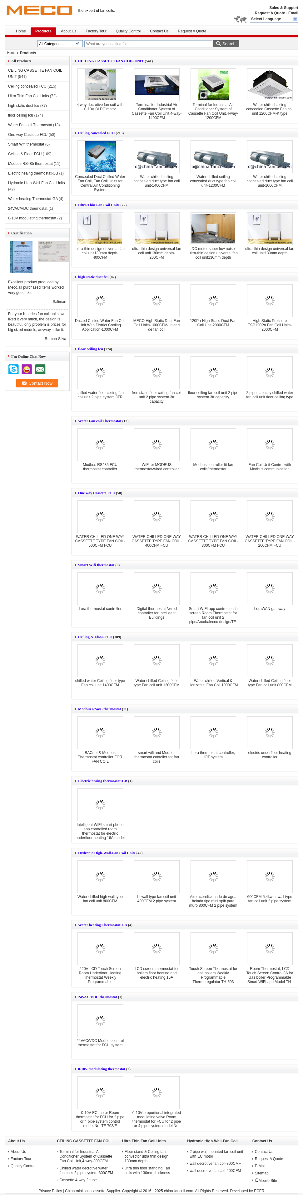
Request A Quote (270, 13)
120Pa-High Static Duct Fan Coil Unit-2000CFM (213, 323)
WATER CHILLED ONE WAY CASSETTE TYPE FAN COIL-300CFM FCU (213, 541)
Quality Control (128, 31)
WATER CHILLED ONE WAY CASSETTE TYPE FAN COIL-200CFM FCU (270, 541)
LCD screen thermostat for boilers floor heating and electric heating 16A (157, 973)
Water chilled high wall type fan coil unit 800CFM (100, 899)
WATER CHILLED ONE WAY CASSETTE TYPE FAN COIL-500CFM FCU (100, 541)
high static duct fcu (23, 105)
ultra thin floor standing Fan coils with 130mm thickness (147, 1170)
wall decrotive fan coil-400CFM (215, 1171)
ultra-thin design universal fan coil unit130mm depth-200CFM (156, 253)
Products (43, 31)
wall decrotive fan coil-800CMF (215, 1163)
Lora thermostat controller (100, 609)
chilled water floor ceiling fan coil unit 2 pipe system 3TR (100, 395)
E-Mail (260, 1166)
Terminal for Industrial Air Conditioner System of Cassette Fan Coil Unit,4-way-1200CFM (213, 111)
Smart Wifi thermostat (26, 144)
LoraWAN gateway (270, 609)
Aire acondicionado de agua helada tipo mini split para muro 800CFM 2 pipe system (213, 901)
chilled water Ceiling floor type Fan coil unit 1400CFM (100, 683)
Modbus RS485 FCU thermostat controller (100, 467)
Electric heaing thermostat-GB (33, 173)
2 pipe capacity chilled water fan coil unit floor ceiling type (269, 395)
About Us (68, 31)
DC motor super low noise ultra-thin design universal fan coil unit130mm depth (213, 253)
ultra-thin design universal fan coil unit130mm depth (269, 251)
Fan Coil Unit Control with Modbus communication (269, 467)
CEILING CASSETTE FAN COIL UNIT (111, 61)
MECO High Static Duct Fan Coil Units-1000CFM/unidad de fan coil (156, 325)
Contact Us (159, 31)
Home (21, 31)
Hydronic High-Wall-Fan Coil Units (36, 183)
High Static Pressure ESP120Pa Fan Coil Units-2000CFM (270, 325)
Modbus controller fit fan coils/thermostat (213, 467)
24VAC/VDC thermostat (27, 208)
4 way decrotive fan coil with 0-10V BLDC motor (100, 107)
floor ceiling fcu (20, 115)
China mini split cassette (85, 1191)
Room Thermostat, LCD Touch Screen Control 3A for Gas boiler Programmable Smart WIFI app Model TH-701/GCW (269, 977)
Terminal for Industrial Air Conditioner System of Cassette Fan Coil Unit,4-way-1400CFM (156, 111)
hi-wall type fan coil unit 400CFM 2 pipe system (156, 899)
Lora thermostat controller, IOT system (213, 755)
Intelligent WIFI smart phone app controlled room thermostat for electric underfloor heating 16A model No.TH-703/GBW (100, 833)
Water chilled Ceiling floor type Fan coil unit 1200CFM (157, 683)
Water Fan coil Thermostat (30, 125)
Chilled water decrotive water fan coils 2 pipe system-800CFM (86, 1170)
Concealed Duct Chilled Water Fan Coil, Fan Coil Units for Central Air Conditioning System (100, 183)
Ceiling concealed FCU (27, 86)
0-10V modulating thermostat (32, 218)
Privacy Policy (50, 1191)
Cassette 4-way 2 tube (78, 1180)
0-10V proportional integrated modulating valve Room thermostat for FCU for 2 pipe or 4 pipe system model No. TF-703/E (156, 1121)
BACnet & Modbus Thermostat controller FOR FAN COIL (100, 757)
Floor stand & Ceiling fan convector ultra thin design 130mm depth (146, 1156)
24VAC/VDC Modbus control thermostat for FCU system (100, 1043)
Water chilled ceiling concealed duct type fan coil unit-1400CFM (156, 181)
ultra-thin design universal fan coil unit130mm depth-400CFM (100, 253)
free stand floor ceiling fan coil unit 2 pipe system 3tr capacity (156, 397)
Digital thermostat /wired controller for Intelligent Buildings (157, 613)
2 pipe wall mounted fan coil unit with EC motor (216, 1154)
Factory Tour (96, 31)
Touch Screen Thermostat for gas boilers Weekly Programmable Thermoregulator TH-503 (213, 975)
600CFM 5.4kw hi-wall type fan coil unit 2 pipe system (269, 899)
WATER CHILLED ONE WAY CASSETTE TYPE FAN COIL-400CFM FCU (157, 541)
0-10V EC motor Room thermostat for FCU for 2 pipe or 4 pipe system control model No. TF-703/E (100, 1119)
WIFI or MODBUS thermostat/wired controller (157, 467)
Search (229, 43)
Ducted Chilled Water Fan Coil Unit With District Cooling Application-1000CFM (100, 325)
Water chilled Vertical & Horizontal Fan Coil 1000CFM (213, 683)
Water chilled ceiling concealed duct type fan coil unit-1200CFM (213, 181)
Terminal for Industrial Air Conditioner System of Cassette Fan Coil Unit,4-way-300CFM (85, 1156)
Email (293, 13)
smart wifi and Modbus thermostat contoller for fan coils (156, 757)
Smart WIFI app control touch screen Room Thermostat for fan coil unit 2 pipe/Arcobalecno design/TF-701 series (213, 617)
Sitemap (262, 1173)
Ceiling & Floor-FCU (25, 154)
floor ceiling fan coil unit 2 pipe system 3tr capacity (213, 395)
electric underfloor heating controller (269, 755)
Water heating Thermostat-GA (33, 199)
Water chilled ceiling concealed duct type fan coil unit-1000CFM (269, 181)
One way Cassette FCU (27, 134)
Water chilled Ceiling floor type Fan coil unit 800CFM (269, 683)
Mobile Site (266, 1180)
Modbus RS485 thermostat (30, 163)
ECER (259, 1191)
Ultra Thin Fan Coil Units (28, 96)
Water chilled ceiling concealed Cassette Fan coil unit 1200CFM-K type (269, 109)
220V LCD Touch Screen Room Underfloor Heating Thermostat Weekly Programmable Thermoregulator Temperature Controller (100, 980)
